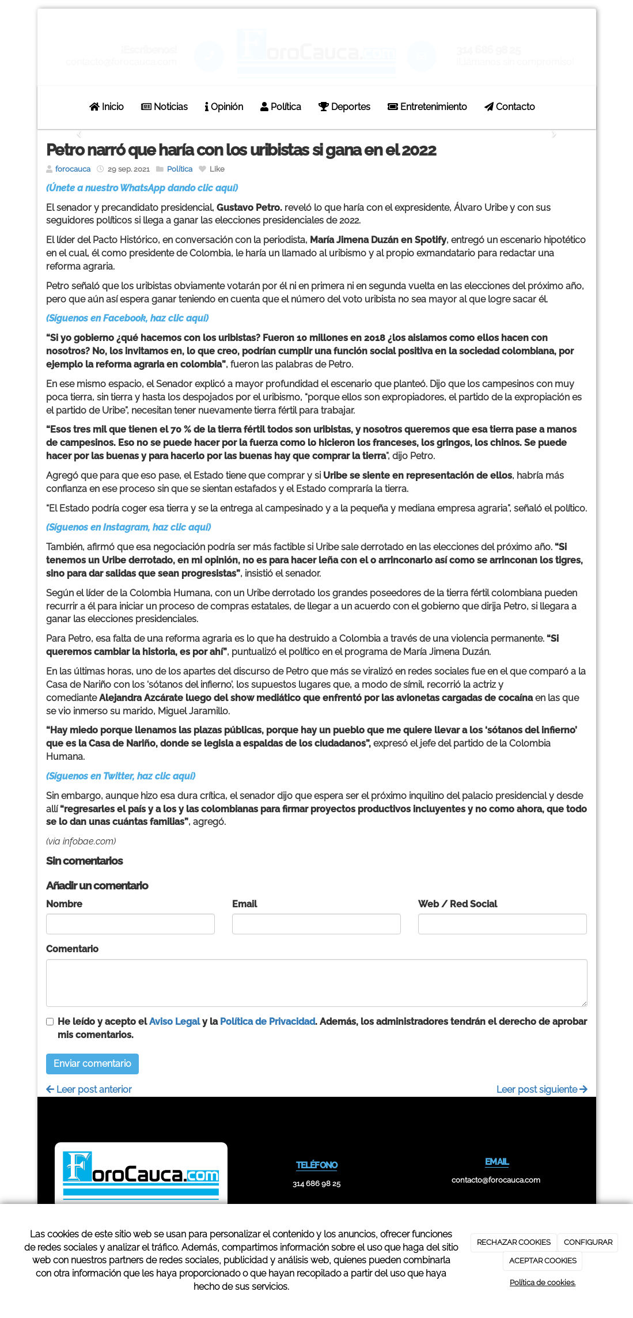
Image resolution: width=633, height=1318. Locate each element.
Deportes (344, 106)
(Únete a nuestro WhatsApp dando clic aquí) (142, 188)
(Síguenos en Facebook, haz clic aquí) (127, 318)
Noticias (164, 106)
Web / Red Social (457, 904)
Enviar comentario (92, 1063)
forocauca (72, 169)
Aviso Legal (174, 1021)
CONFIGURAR (588, 1242)
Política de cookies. (542, 1282)
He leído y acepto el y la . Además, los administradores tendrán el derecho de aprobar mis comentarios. (322, 1028)
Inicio (106, 106)
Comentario (72, 949)
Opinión (224, 106)
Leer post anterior (89, 1089)
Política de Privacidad (267, 1021)
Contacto (509, 106)
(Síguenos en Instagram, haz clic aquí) (128, 527)
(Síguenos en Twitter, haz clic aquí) (120, 776)
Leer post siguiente (541, 1089)
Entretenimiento (427, 106)
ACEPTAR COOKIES (543, 1260)
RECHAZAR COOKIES (514, 1242)
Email (244, 904)
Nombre (64, 904)
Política (280, 106)
